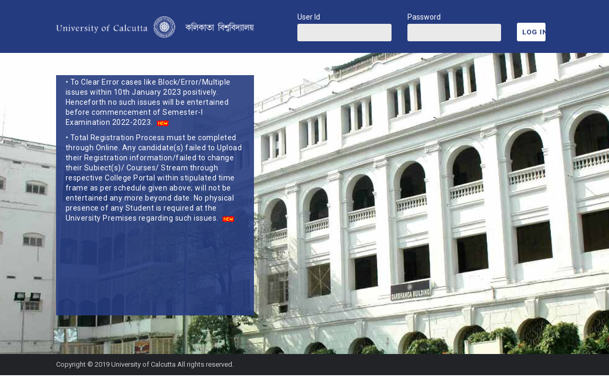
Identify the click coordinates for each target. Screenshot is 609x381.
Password (424, 17)
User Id (308, 17)
